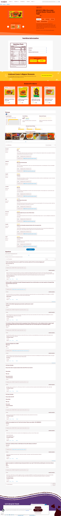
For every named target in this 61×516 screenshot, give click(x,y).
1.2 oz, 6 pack (47, 19)
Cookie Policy (27, 510)
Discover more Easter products (50, 30)
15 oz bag (38, 21)
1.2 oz (43, 19)
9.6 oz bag (52, 19)
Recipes (11, 1)
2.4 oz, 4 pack (39, 19)
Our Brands (22, 1)
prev (8, 26)
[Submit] (59, 2)
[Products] (4, 4)
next (23, 26)
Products (28, 1)
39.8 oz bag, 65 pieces (44, 21)
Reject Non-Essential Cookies (38, 510)
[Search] (59, 2)
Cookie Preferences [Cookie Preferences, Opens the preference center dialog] (38, 512)
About (32, 1)
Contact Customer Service (33, 60)
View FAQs (41, 60)
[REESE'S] (8, 4)
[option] (16, 14)
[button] (3, 510)
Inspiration (16, 1)
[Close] (47, 507)
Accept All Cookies (38, 507)
